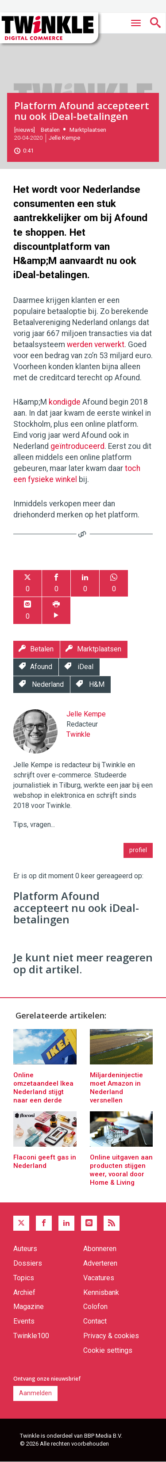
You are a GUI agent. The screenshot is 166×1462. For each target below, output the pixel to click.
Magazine (28, 1306)
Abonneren (99, 1248)
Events (24, 1321)
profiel (138, 849)
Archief (24, 1292)
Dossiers (27, 1263)
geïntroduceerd (77, 446)
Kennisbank (101, 1292)
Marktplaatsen (87, 129)
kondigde (65, 402)
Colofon (95, 1306)
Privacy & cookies (111, 1336)
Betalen (50, 129)
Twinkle (78, 734)
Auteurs (25, 1248)
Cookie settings (107, 1350)
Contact (95, 1321)
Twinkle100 (31, 1336)
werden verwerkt (95, 344)
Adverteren (100, 1263)
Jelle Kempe (64, 137)
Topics (23, 1278)
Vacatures (98, 1278)
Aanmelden (35, 1393)
